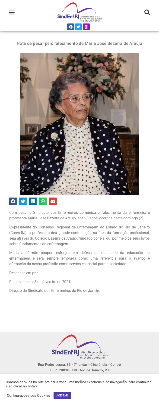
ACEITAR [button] (62, 395)
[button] (11, 12)
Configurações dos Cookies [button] (28, 395)
